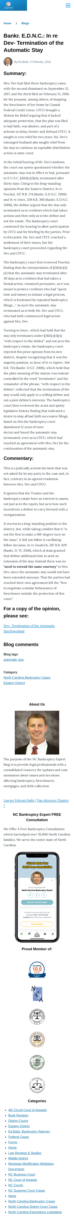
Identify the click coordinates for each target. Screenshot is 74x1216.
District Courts (18, 1121)
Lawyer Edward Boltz (19, 800)
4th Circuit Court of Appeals (27, 1110)
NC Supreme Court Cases (26, 1190)
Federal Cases (18, 1137)
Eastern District (14, 683)
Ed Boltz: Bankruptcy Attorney (29, 1131)
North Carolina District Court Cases (33, 1206)
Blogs (25, 23)
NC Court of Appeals (22, 1180)
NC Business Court (21, 1174)
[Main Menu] (68, 5)
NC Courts (15, 1185)
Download (17, 631)
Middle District (18, 1158)
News (12, 1196)
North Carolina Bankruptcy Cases (27, 677)
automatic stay (14, 659)
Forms (12, 1142)
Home (7, 23)
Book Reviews (18, 1115)
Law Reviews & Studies (24, 1153)
